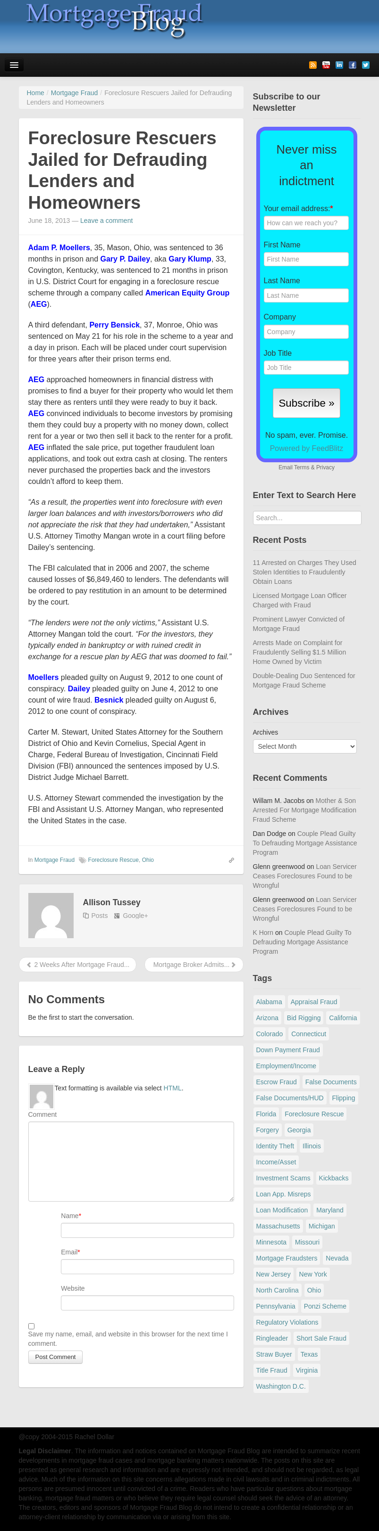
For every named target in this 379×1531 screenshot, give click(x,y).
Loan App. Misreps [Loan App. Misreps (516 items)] (283, 1194)
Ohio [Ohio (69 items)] (314, 1290)
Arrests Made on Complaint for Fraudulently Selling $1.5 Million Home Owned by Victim (299, 652)
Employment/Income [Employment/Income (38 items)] (286, 1066)
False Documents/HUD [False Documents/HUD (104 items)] (290, 1098)
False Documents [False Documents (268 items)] (331, 1082)
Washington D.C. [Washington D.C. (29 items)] (281, 1386)
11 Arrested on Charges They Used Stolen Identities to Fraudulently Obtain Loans (304, 572)
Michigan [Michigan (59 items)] (322, 1226)
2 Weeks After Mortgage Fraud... (78, 964)
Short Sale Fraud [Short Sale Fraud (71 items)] (321, 1338)
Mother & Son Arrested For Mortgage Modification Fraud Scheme (304, 810)
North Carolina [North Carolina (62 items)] (277, 1290)
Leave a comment (106, 220)
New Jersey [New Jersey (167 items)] (273, 1274)
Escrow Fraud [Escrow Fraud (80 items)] (276, 1082)
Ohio (148, 860)
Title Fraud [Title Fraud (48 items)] (271, 1370)
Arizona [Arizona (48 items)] (267, 1018)
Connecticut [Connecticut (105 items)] (308, 1034)
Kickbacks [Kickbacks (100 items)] (334, 1178)
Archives (265, 732)
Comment (42, 1114)
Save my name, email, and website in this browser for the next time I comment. (128, 1338)
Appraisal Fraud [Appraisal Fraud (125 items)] (314, 1002)
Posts (100, 915)
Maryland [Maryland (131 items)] (330, 1210)
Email (69, 1252)
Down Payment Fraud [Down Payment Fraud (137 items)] (288, 1050)
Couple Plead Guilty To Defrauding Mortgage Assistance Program (305, 843)
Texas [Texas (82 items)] (309, 1354)
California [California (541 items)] (343, 1018)
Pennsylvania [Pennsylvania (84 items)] (275, 1306)
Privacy (325, 467)
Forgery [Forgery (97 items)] (267, 1130)
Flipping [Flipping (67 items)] (343, 1098)
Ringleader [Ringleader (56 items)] (272, 1338)
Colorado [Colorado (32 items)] (269, 1034)
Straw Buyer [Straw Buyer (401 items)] (274, 1354)
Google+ (135, 915)
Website (72, 1288)
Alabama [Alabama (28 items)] (269, 1002)
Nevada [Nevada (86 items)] (337, 1258)
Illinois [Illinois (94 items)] (312, 1146)
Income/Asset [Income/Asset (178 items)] (276, 1162)
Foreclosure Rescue (113, 860)
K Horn (263, 932)
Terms (301, 467)
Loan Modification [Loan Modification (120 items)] (282, 1210)
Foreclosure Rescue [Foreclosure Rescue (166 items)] (314, 1114)
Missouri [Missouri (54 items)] (307, 1242)
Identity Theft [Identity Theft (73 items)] (275, 1146)
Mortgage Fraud (54, 860)
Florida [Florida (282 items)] (266, 1114)
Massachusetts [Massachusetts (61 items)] (278, 1226)
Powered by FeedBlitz (307, 448)
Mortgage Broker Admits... (194, 964)
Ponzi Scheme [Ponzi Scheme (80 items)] (325, 1306)
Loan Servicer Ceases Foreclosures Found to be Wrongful (305, 876)
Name (69, 1216)
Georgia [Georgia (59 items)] (299, 1130)
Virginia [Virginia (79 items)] (307, 1370)
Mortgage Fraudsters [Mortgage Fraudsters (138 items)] (287, 1258)
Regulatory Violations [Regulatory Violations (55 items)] (287, 1322)
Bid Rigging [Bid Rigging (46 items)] (304, 1018)
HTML (173, 1088)
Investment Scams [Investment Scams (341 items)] (283, 1178)
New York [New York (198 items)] (313, 1274)
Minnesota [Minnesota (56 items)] (271, 1242)
